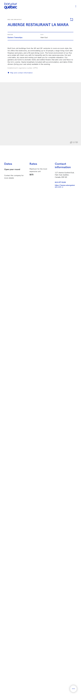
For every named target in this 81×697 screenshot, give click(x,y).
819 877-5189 (60, 182)
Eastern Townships (15, 37)
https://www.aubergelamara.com (65, 186)
